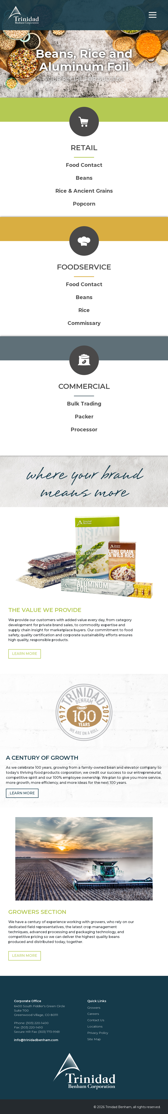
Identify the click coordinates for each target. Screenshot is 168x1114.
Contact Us (95, 1020)
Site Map (94, 1039)
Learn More (24, 654)
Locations (94, 1026)
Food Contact (84, 165)
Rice (84, 310)
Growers (93, 1008)
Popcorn (84, 204)
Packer (84, 417)
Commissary (84, 323)
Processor (84, 430)
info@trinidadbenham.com (36, 1040)
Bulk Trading (84, 404)
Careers (93, 1014)
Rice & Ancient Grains (84, 191)
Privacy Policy (97, 1033)
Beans (84, 178)
